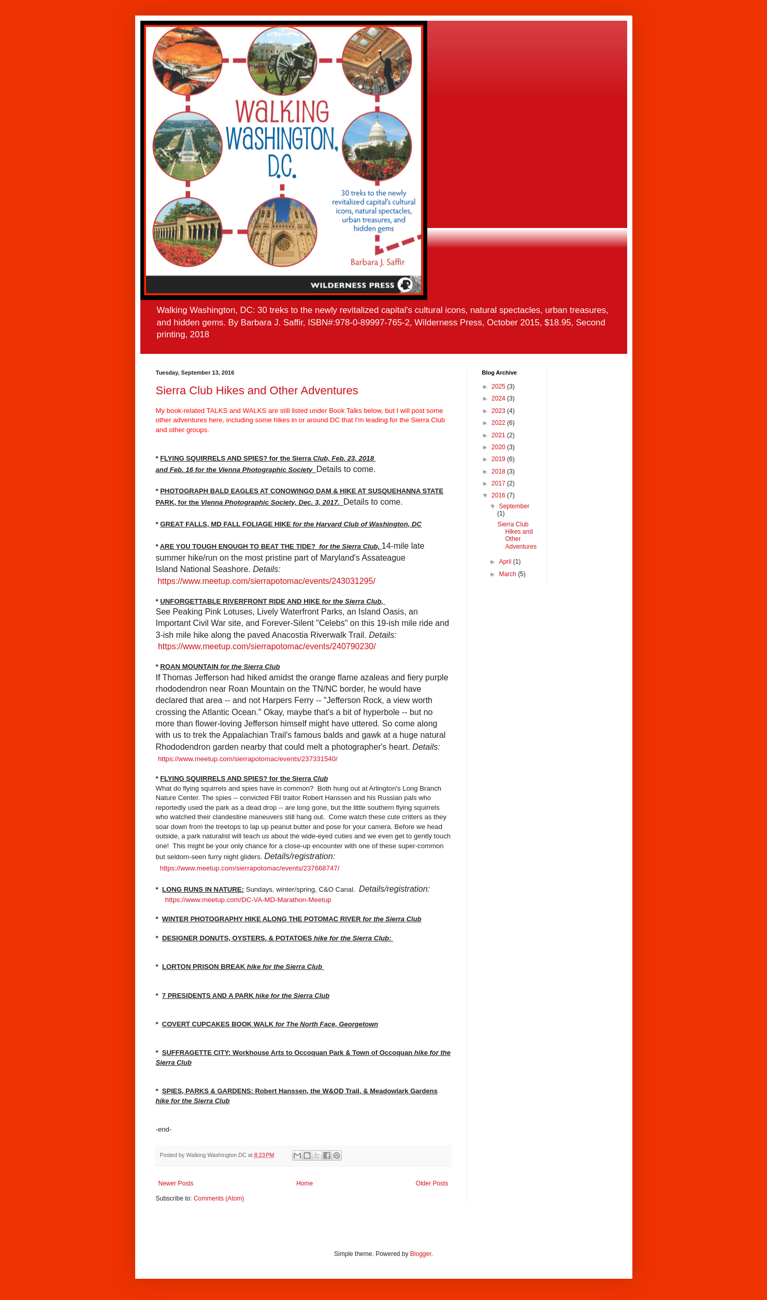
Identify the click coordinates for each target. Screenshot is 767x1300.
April (506, 561)
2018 (499, 471)
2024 (499, 398)
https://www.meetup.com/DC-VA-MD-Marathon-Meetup (248, 900)
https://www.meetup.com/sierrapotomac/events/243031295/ (266, 581)
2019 (499, 459)
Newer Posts (176, 1183)
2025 (499, 386)
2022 (499, 422)
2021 (499, 435)
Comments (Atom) (219, 1198)
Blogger (420, 1254)
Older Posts (432, 1183)
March (508, 574)
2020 (499, 447)
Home (304, 1183)
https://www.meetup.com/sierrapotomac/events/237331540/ (248, 759)
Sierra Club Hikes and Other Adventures (257, 390)
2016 (499, 495)
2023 (499, 411)
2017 (499, 483)
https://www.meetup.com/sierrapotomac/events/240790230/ (267, 646)
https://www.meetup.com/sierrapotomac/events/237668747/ (250, 868)
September (514, 506)
